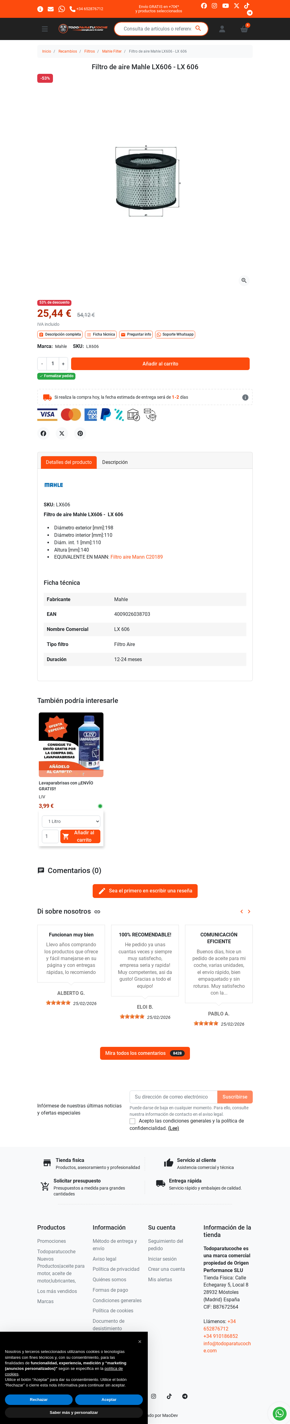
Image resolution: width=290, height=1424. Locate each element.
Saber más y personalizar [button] (74, 1412)
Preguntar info (136, 334)
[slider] (58, 1002)
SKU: (78, 346)
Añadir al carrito (160, 364)
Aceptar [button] (109, 1399)
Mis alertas (160, 1279)
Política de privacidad (116, 1269)
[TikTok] (169, 1396)
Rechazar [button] (39, 1399)
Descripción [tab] (115, 462)
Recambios (67, 51)
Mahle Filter (112, 51)
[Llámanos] (86, 8)
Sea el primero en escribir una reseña (145, 891)
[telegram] (250, 12)
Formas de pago (110, 1290)
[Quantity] (50, 836)
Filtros (89, 51)
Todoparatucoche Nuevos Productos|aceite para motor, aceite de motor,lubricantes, (61, 1266)
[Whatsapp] (61, 8)
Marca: (45, 346)
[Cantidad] (52, 363)
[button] (140, 1341)
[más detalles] (245, 397)
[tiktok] (246, 5)
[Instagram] (154, 1396)
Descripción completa (60, 334)
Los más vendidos (57, 1291)
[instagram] (215, 5)
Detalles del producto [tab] (69, 462)
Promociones (51, 1241)
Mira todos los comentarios (145, 1053)
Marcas (45, 1301)
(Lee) (173, 1128)
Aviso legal (104, 1259)
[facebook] (204, 5)
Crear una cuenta (166, 1269)
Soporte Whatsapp (175, 334)
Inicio (46, 51)
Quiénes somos (109, 1279)
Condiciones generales (117, 1300)
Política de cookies (113, 1311)
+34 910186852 (220, 1336)
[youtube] (225, 5)
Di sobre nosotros (69, 911)
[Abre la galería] (244, 280)
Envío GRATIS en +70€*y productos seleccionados (158, 8)
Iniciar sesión (162, 1259)
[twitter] (237, 5)
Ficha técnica (101, 334)
